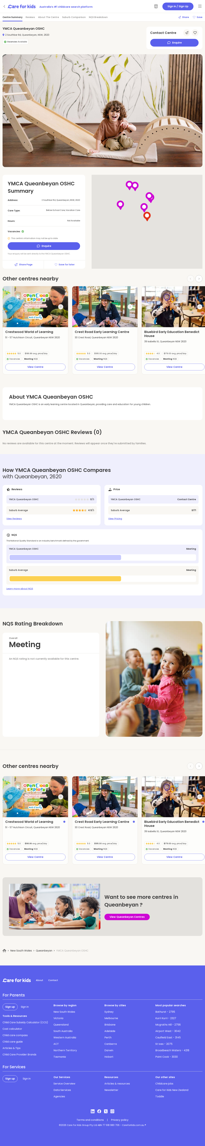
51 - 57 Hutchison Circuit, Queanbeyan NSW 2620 (32, 337)
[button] (17, 323)
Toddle (159, 1096)
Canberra (110, 1044)
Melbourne (111, 1018)
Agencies (59, 1096)
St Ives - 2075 (163, 1044)
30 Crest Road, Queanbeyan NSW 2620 (96, 337)
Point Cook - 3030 (166, 1057)
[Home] (4, 950)
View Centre (35, 367)
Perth (107, 1037)
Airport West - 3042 (167, 1031)
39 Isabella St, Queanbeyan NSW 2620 (165, 341)
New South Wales (21, 950)
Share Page (23, 264)
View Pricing (115, 518)
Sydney (109, 1012)
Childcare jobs (164, 1083)
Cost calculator (12, 1029)
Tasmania (59, 1057)
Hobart (108, 1057)
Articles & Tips (11, 1048)
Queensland (61, 1025)
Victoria (58, 1018)
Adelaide (109, 1031)
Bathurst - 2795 (165, 1012)
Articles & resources (117, 1083)
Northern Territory (65, 1050)
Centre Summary (12, 17)
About (39, 980)
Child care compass (15, 1035)
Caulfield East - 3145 (168, 1037)
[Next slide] (198, 278)
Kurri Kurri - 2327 (165, 1018)
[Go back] (4, 6)
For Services (14, 1067)
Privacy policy (119, 1120)
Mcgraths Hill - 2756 (168, 1025)
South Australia (62, 1031)
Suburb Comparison (74, 17)
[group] (35, 306)
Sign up (10, 1007)
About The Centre (48, 17)
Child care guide (13, 1042)
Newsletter (111, 1090)
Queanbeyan (44, 950)
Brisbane (109, 1025)
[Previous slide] (10, 306)
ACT (56, 1044)
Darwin (108, 1050)
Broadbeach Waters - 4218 (172, 1050)
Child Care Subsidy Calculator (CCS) (25, 1022)
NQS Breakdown (98, 17)
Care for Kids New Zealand (171, 1090)
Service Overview (64, 1083)
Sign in (25, 1007)
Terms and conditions (90, 1120)
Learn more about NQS (19, 588)
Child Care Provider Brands (19, 1054)
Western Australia (64, 1037)
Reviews (30, 17)
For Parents (14, 995)
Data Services (62, 1090)
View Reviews (14, 518)
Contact (53, 980)
